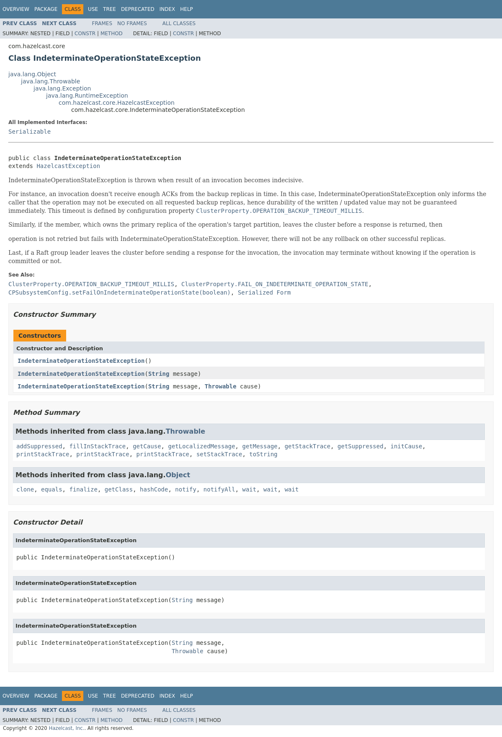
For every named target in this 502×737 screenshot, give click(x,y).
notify (185, 489)
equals (51, 489)
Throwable (221, 386)
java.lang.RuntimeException (87, 95)
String (159, 373)
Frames (102, 23)
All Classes (179, 23)
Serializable (29, 131)
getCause (147, 446)
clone (25, 489)
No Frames (132, 23)
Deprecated (137, 9)
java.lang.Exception (62, 88)
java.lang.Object (32, 74)
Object (178, 475)
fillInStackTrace (97, 446)
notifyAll (219, 489)
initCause (406, 446)
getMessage (259, 446)
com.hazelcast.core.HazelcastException (117, 102)
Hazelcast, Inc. (66, 728)
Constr (85, 33)
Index (167, 9)
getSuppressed (360, 446)
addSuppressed (39, 446)
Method (111, 33)
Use (93, 9)
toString (263, 454)
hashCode (154, 489)
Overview (16, 9)
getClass (119, 489)
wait (249, 489)
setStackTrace (219, 454)
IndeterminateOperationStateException (81, 360)
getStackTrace (308, 446)
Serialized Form (264, 292)
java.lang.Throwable (50, 81)
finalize (83, 489)
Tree (109, 9)
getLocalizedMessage (201, 446)
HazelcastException (68, 166)
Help (186, 9)
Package (45, 9)
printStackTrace (42, 454)
